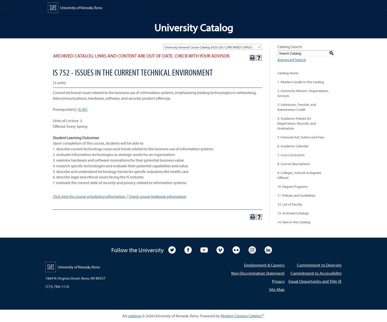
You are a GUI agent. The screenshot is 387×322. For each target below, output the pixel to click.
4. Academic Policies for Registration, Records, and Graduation (296, 123)
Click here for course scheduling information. (89, 196)
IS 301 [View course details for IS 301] (83, 109)
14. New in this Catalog (293, 222)
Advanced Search (291, 59)
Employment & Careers (264, 264)
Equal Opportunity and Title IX (315, 281)
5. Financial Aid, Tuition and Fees (300, 137)
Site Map (277, 289)
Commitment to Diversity (319, 264)
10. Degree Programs (292, 186)
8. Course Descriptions (293, 164)
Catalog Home (287, 73)
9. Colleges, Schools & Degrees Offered (299, 175)
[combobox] (212, 47)
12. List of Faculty (289, 204)
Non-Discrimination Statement (258, 273)
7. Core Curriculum (291, 155)
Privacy (278, 281)
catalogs (134, 315)
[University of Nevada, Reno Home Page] (75, 7)
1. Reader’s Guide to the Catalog (300, 82)
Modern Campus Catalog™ (242, 315)
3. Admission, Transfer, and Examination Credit (296, 107)
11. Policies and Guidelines (296, 195)
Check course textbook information (157, 196)
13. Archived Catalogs (293, 213)
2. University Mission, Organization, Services (303, 93)
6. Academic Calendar (293, 146)
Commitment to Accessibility (316, 273)
